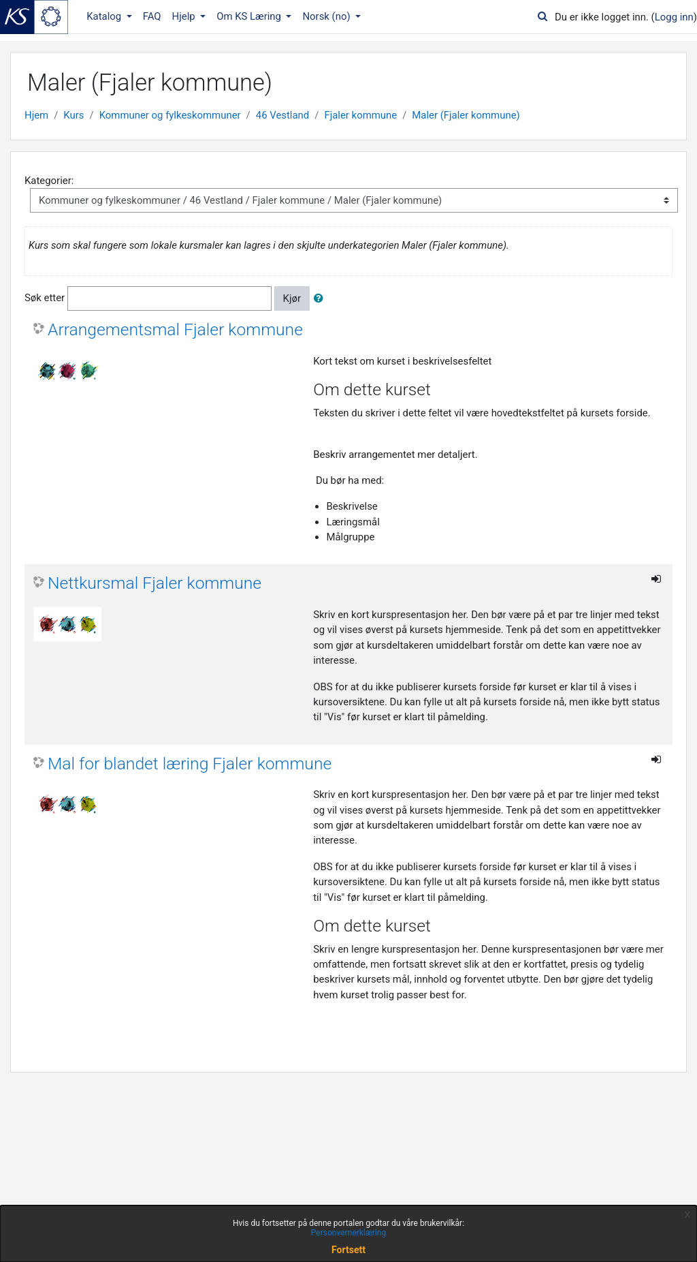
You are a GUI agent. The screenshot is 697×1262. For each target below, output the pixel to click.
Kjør (292, 298)
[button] (321, 298)
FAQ (152, 16)
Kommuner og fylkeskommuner (170, 115)
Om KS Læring (250, 16)
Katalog (105, 16)
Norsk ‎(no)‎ (327, 16)
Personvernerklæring (348, 1232)
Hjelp (185, 16)
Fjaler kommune (360, 115)
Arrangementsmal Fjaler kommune (175, 329)
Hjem (36, 115)
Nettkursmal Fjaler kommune (154, 583)
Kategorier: (49, 180)
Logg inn (674, 17)
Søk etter (45, 298)
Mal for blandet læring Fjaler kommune (189, 763)
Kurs (73, 115)
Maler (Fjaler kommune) (465, 115)
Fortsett (348, 1249)
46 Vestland (282, 115)
